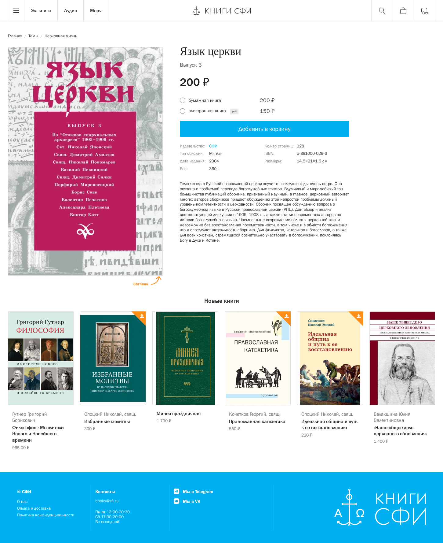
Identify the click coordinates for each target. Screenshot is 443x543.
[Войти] (424, 10)
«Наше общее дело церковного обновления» (400, 431)
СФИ (213, 145)
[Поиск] (382, 10)
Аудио (70, 10)
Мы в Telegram (193, 491)
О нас (22, 501)
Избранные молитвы (107, 421)
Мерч (96, 10)
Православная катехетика (257, 421)
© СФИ (24, 491)
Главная (15, 36)
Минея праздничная (179, 413)
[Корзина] (403, 10)
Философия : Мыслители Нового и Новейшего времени (38, 434)
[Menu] (16, 10)
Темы (33, 36)
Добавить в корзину (264, 128)
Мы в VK (187, 501)
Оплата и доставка (34, 508)
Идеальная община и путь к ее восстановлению (329, 424)
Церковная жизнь (61, 36)
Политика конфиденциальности (45, 514)
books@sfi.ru (107, 500)
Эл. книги (41, 10)
